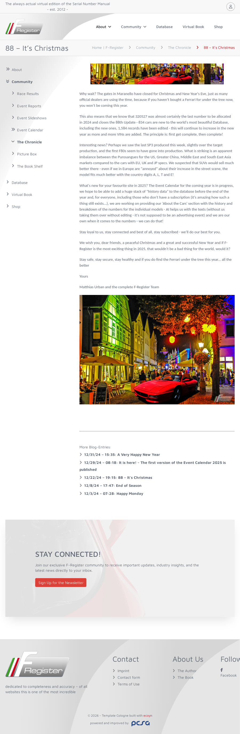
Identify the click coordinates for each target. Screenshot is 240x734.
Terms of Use (129, 684)
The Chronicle (29, 142)
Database (164, 26)
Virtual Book (193, 26)
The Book (186, 677)
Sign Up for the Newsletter (60, 582)
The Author (187, 670)
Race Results (28, 93)
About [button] (103, 26)
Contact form (129, 677)
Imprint (123, 670)
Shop (218, 26)
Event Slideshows (31, 118)
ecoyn (147, 715)
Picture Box (27, 154)
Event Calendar (30, 130)
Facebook (229, 672)
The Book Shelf (30, 166)
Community (133, 26)
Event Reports (29, 106)
